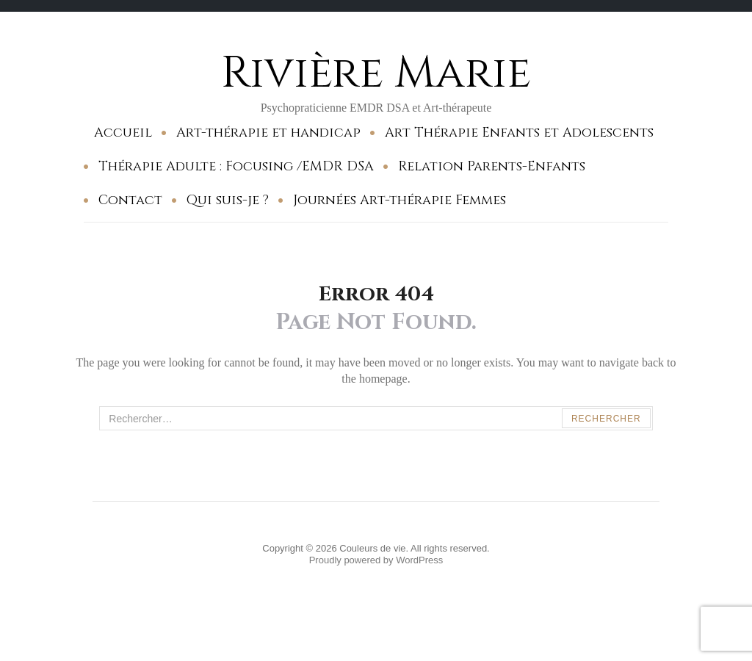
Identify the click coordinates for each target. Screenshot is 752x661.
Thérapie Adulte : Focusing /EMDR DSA (236, 166)
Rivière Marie (376, 73)
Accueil (123, 132)
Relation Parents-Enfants (491, 166)
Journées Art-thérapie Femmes (399, 200)
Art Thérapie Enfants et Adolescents (519, 132)
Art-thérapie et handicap (268, 132)
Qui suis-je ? (228, 200)
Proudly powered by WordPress (376, 560)
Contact (130, 200)
